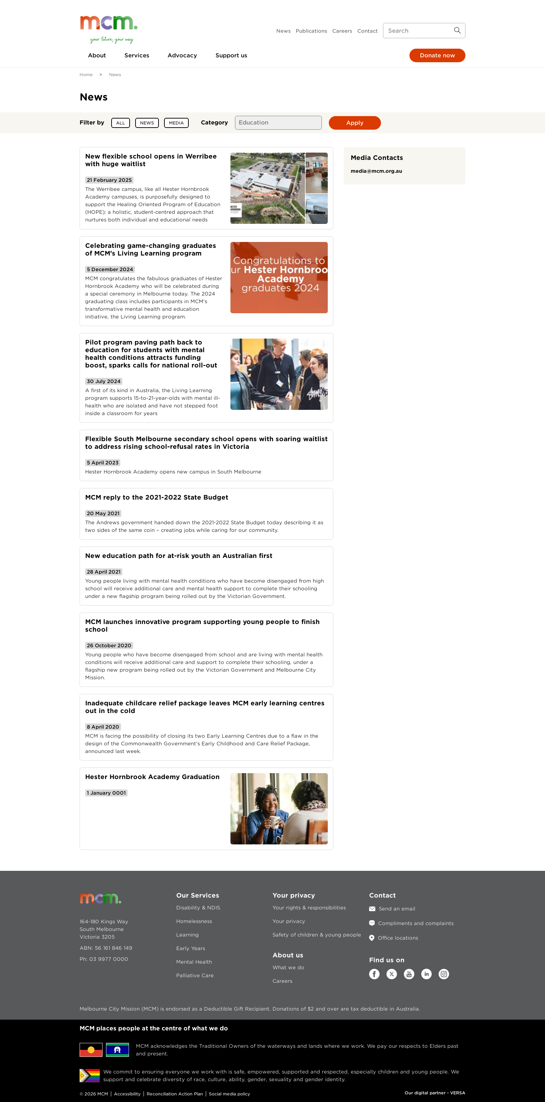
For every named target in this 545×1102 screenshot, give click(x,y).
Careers (342, 31)
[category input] (278, 123)
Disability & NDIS (198, 907)
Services (136, 55)
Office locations (398, 938)
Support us (231, 55)
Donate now (437, 55)
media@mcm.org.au (376, 171)
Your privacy (288, 921)
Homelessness (194, 921)
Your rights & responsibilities (309, 907)
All (120, 122)
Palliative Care (195, 975)
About (97, 55)
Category (214, 122)
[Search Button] (457, 30)
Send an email (397, 908)
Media (176, 122)
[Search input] (424, 30)
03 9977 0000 (108, 959)
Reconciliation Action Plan (175, 1093)
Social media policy (229, 1093)
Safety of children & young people (316, 935)
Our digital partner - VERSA (435, 1092)
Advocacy (182, 55)
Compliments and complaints (416, 923)
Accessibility (127, 1093)
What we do (288, 967)
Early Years (190, 948)
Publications (311, 31)
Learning (187, 935)
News (283, 31)
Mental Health (194, 962)
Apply (355, 123)
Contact (367, 31)
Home (86, 74)
